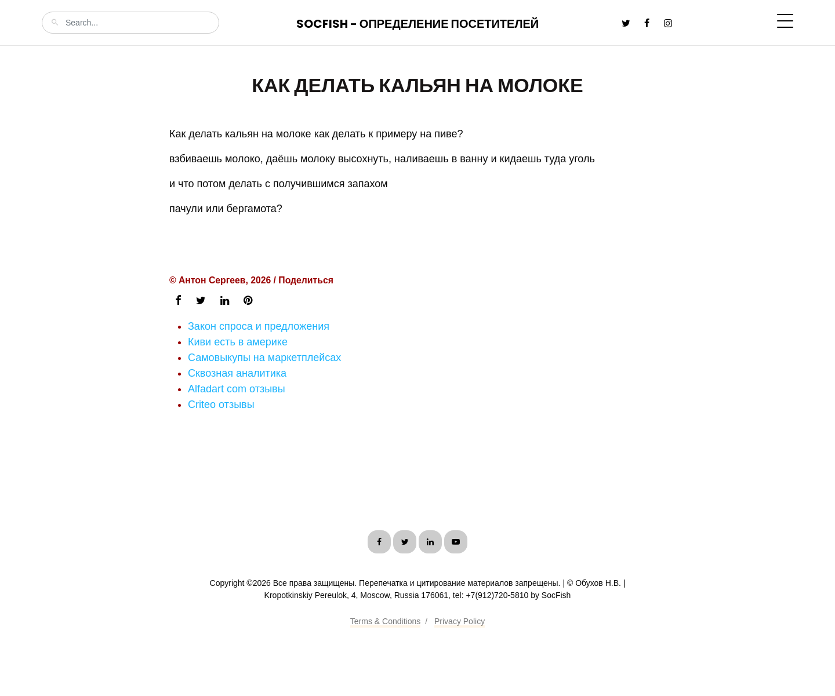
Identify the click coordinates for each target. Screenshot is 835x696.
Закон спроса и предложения (258, 326)
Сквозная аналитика (237, 373)
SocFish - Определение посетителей (417, 24)
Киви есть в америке (238, 342)
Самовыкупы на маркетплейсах (264, 357)
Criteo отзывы (221, 404)
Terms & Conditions (385, 621)
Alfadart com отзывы (236, 389)
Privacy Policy (459, 621)
